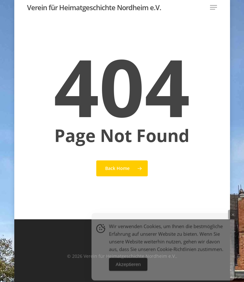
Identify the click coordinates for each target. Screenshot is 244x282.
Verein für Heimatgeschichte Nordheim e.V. (94, 7)
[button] (213, 7)
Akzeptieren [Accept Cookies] (128, 267)
